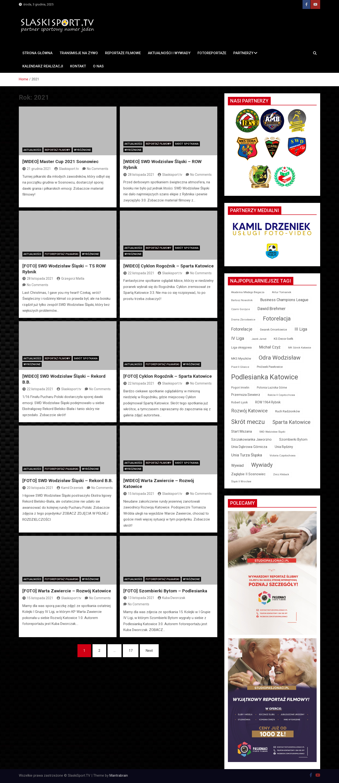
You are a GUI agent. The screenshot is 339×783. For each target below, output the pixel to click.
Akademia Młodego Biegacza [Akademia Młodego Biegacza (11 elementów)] (247, 292)
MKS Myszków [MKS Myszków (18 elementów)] (241, 358)
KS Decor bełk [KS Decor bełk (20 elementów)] (283, 338)
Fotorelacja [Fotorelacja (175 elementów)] (277, 318)
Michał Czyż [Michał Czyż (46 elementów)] (270, 347)
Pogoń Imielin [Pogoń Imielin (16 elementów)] (240, 387)
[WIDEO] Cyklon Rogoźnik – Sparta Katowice (168, 266)
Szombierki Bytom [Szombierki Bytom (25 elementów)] (293, 439)
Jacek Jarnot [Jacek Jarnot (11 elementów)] (259, 338)
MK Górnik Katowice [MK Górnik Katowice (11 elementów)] (299, 347)
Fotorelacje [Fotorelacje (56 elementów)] (241, 329)
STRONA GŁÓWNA (37, 53)
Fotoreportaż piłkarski (61, 254)
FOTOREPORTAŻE (212, 53)
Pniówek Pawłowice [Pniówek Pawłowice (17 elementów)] (270, 367)
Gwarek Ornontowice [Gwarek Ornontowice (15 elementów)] (273, 329)
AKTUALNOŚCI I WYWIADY (169, 53)
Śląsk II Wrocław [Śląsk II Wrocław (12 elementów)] (241, 481)
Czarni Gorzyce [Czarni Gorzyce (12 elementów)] (240, 309)
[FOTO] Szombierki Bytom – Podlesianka (165, 591)
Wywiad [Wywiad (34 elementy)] (237, 465)
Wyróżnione (82, 150)
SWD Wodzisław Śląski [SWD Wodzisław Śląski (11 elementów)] (272, 431)
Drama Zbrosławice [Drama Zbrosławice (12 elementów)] (243, 319)
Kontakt (78, 66)
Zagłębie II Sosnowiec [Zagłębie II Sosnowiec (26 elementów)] (248, 474)
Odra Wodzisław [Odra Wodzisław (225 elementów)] (280, 357)
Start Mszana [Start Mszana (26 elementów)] (241, 432)
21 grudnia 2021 (36, 169)
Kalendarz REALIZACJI (42, 66)
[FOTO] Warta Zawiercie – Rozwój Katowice (66, 591)
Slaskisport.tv (66, 169)
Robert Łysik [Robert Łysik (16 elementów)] (239, 402)
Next (149, 650)
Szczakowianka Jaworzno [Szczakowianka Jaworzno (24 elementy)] (251, 439)
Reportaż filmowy (57, 150)
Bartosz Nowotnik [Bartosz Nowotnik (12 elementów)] (242, 300)
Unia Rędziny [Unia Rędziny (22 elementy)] (284, 447)
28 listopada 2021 (138, 174)
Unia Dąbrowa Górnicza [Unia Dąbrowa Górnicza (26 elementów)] (249, 447)
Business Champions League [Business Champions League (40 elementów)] (284, 300)
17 (131, 650)
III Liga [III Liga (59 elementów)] (301, 329)
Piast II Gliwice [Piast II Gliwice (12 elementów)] (240, 367)
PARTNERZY (243, 53)
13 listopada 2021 (138, 598)
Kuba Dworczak (171, 598)
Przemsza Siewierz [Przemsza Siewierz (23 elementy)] (245, 395)
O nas (98, 66)
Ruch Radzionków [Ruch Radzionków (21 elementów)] (287, 411)
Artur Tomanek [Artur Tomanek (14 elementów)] (281, 292)
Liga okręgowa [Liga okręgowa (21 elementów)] (241, 347)
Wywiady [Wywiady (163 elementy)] (262, 465)
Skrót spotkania (187, 143)
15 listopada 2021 (138, 494)
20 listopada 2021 (37, 488)
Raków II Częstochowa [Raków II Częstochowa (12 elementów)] (281, 395)
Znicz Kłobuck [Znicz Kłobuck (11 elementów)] (281, 474)
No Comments (97, 169)
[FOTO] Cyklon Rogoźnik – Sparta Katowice (167, 376)
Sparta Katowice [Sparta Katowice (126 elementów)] (291, 422)
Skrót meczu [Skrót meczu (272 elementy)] (248, 421)
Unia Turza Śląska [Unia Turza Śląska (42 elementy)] (246, 455)
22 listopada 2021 (138, 273)
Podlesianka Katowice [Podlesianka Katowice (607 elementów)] (264, 377)
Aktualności (32, 150)
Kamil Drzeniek (70, 488)
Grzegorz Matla (70, 278)
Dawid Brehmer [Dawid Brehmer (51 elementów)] (272, 308)
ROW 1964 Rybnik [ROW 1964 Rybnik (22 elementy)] (268, 402)
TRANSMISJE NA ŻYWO (79, 53)
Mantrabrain (118, 775)
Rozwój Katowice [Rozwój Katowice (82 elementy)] (249, 411)
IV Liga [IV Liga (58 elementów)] (237, 338)
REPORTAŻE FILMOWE (123, 53)
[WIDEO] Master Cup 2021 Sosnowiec (60, 161)
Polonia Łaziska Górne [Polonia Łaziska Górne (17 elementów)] (272, 387)
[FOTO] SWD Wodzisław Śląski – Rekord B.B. (67, 480)
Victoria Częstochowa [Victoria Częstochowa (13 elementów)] (282, 455)
